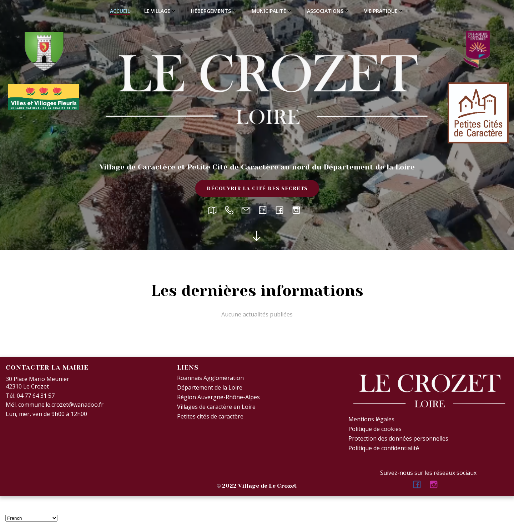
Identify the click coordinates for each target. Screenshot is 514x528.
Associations (328, 10)
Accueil (120, 10)
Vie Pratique (384, 10)
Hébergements (214, 10)
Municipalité (272, 10)
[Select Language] (31, 518)
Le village (160, 10)
